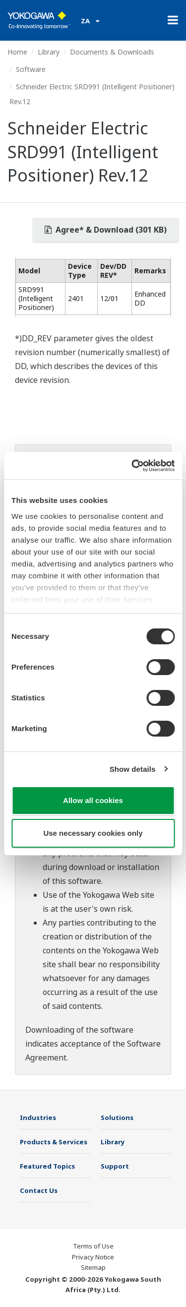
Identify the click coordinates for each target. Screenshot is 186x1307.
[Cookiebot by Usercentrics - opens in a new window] (132, 465)
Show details (133, 769)
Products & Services (53, 1141)
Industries (38, 1117)
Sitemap (93, 1267)
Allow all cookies (93, 800)
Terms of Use (93, 1246)
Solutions (117, 1117)
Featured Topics (47, 1166)
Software (31, 69)
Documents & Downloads (112, 52)
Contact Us (39, 1190)
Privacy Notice (93, 1256)
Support (115, 1166)
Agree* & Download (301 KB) (106, 229)
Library (49, 52)
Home (17, 52)
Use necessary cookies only (92, 833)
